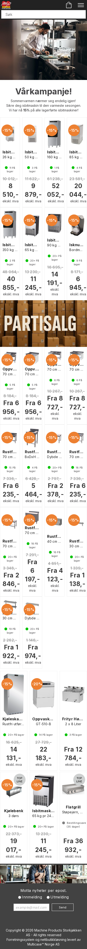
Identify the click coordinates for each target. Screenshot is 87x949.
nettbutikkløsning (53, 940)
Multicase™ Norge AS (43, 944)
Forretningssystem (20, 940)
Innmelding (32, 897)
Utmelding (59, 897)
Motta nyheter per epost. (43, 890)
